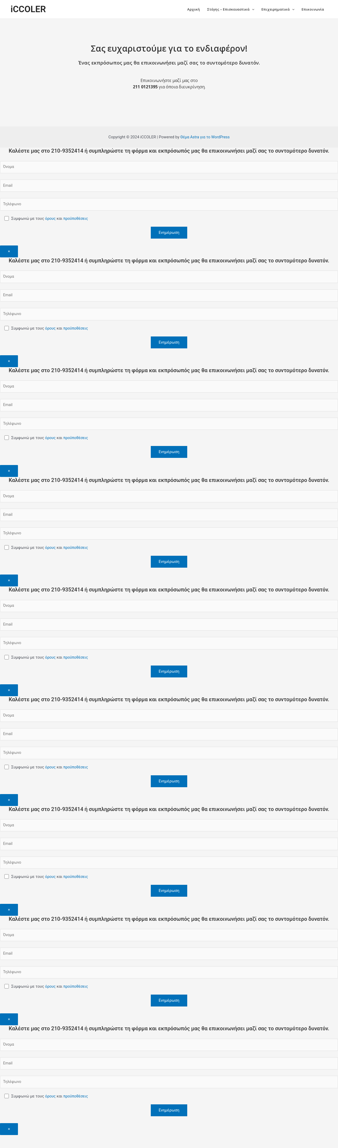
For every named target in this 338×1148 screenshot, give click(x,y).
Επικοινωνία (312, 9)
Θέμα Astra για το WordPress (205, 137)
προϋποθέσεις (77, 220)
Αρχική (183, 9)
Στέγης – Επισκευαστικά (223, 9)
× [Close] (9, 253)
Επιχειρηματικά (274, 9)
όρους (51, 220)
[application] (246, 9)
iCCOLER (29, 9)
